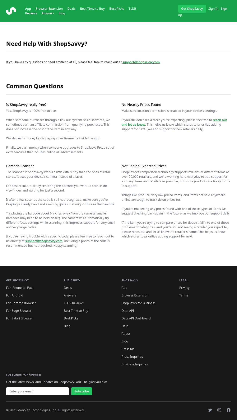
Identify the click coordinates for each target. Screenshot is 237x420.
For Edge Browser (18, 311)
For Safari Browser (19, 318)
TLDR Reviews (74, 303)
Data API (128, 311)
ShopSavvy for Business (139, 303)
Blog (61, 13)
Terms (183, 295)
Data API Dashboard (136, 318)
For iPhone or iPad (19, 288)
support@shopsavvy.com (141, 62)
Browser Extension (49, 9)
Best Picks (116, 9)
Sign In (213, 9)
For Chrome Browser (21, 303)
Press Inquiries (132, 357)
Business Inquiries (135, 364)
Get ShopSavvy (192, 9)
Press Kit (128, 349)
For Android (14, 295)
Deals (71, 9)
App (28, 9)
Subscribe (81, 391)
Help (125, 326)
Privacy (184, 288)
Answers (47, 13)
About (126, 334)
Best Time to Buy (92, 9)
